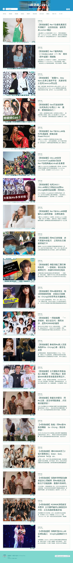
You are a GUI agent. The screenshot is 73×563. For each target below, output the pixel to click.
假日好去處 (42, 13)
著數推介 (48, 13)
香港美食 (22, 13)
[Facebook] (69, 9)
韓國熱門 (28, 13)
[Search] (11, 9)
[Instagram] (67, 9)
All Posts (4, 13)
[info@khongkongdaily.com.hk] (62, 556)
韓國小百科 (54, 13)
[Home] (4, 9)
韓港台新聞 (35, 13)
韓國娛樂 (16, 13)
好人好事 (60, 13)
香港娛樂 (10, 13)
